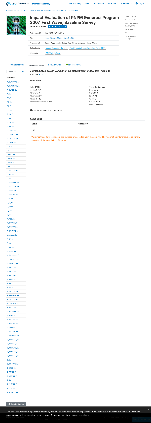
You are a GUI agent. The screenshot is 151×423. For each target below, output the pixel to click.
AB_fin (9, 102)
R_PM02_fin (11, 307)
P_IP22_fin (11, 219)
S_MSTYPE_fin (12, 376)
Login (140, 3)
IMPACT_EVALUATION (38, 10)
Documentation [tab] (55, 65)
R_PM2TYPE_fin (13, 312)
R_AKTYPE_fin (12, 263)
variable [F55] (73, 10)
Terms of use (126, 3)
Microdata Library (41, 3)
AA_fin (9, 98)
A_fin (9, 94)
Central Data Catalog (20, 10)
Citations (112, 3)
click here (84, 415)
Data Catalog (75, 3)
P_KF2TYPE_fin (12, 227)
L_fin (9, 179)
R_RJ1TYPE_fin (12, 320)
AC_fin (9, 106)
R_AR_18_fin (11, 271)
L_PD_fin (10, 207)
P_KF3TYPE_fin (12, 231)
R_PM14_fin (11, 316)
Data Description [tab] (36, 65)
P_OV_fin (10, 247)
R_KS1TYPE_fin (12, 299)
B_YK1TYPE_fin (12, 138)
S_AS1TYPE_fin (12, 332)
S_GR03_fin (11, 368)
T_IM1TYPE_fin (12, 384)
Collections (99, 3)
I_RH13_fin (11, 158)
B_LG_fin (10, 122)
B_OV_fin (10, 126)
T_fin (9, 380)
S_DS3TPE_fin (12, 344)
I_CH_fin (10, 146)
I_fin (8, 150)
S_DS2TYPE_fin (13, 340)
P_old (9, 243)
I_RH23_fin (11, 166)
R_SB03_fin (11, 328)
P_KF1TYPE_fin (12, 223)
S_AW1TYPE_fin (13, 336)
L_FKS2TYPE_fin (13, 187)
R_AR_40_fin (11, 279)
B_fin (9, 118)
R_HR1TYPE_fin (12, 291)
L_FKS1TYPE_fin (13, 183)
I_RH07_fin (11, 154)
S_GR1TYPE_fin (12, 364)
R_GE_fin (10, 287)
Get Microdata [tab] (73, 65)
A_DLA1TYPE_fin (13, 82)
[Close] (149, 409)
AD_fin (9, 110)
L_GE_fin (10, 199)
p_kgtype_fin (12, 235)
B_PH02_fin (11, 130)
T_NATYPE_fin (12, 392)
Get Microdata (57, 26)
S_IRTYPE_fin (12, 372)
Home (8, 10)
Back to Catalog (16, 404)
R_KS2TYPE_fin (13, 303)
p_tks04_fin (11, 251)
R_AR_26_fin (11, 275)
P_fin (9, 215)
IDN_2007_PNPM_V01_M (57, 10)
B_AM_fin (10, 114)
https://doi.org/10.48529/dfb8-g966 (60, 38)
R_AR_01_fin (11, 267)
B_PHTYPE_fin (12, 134)
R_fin (9, 283)
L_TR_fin (10, 211)
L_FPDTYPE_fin (12, 195)
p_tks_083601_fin (13, 255)
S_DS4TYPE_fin (13, 352)
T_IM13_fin (11, 388)
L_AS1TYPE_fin (12, 170)
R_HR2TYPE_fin (13, 295)
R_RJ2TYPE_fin (12, 324)
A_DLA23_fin (12, 90)
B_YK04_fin (11, 142)
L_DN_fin (10, 175)
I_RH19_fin (10, 162)
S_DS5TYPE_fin (13, 348)
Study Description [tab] (16, 65)
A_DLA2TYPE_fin (13, 86)
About (87, 3)
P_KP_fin (10, 239)
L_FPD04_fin (11, 191)
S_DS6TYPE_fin (13, 356)
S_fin (9, 360)
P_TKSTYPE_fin (13, 259)
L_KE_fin (10, 203)
